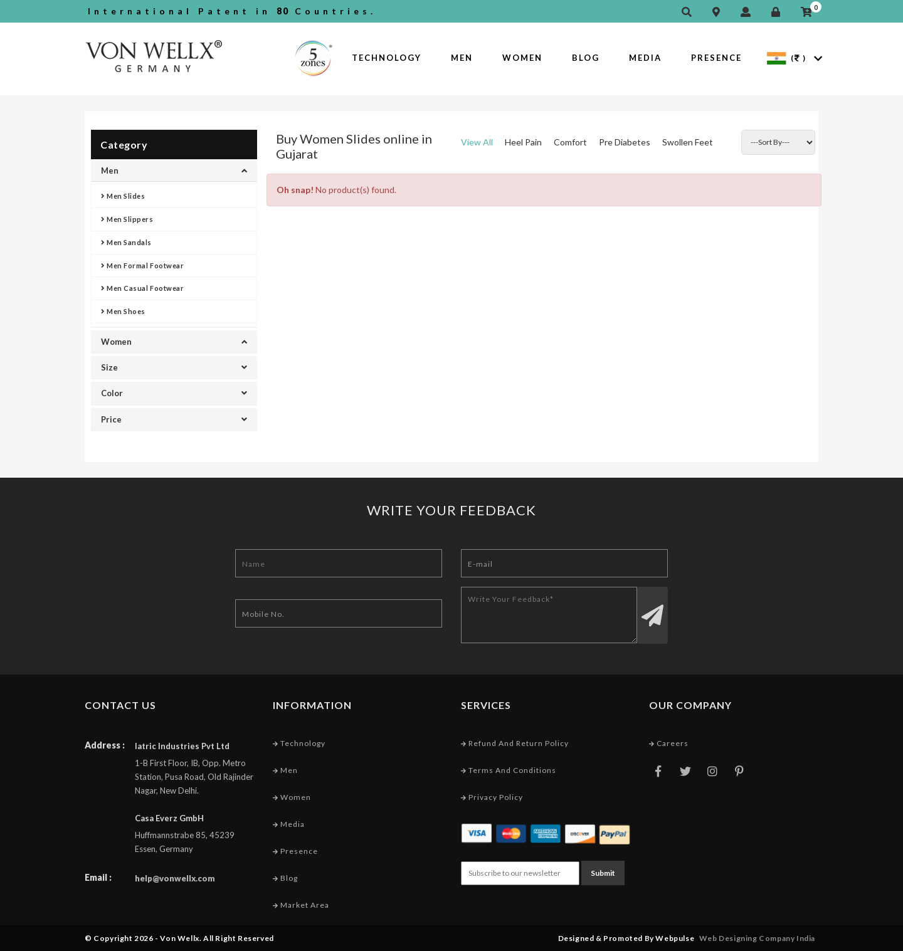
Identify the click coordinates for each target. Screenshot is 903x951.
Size (174, 367)
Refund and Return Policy (515, 743)
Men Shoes (123, 311)
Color (174, 393)
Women (522, 58)
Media (645, 58)
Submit (603, 873)
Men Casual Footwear (142, 288)
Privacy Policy (492, 797)
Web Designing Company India (757, 938)
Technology (386, 58)
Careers (669, 743)
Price (174, 419)
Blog (585, 58)
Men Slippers (127, 219)
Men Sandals (126, 242)
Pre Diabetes (624, 142)
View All (477, 142)
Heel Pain (523, 142)
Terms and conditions (508, 770)
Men (462, 58)
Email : (98, 877)
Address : (105, 745)
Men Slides (123, 196)
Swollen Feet (687, 142)
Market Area (301, 905)
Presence (716, 58)
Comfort (570, 142)
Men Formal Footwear (142, 265)
